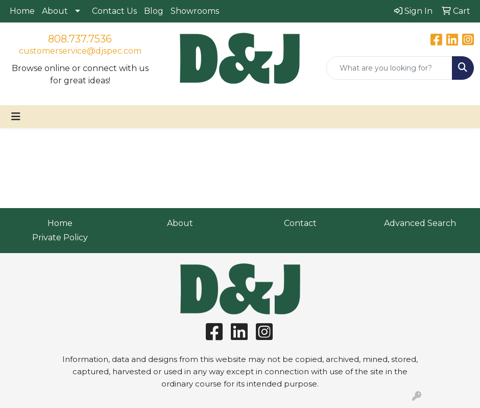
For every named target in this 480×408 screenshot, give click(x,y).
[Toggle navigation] (16, 116)
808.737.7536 (80, 39)
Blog (153, 11)
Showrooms (195, 11)
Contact (300, 223)
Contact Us (114, 11)
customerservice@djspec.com (80, 51)
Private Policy (60, 237)
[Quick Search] (389, 68)
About (55, 11)
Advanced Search (420, 223)
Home (22, 11)
